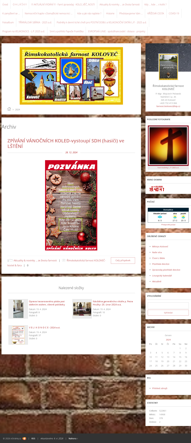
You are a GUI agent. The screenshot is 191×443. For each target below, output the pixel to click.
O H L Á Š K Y (20, 4)
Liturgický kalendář (162, 275)
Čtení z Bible (158, 258)
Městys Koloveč (160, 246)
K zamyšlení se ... (11, 13)
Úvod (5, 4)
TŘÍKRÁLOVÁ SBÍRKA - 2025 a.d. (35, 22)
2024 (168, 339)
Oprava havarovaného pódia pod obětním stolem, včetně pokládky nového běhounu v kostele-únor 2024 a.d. (49, 306)
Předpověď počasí (168, 224)
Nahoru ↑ (73, 438)
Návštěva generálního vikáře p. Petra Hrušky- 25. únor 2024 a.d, (113, 303)
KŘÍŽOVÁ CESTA (155, 13)
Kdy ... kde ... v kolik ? (155, 4)
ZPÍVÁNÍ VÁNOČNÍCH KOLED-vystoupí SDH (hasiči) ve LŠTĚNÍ (65, 143)
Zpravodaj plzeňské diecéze (166, 269)
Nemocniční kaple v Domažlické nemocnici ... (49, 13)
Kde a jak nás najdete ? (89, 13)
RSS (33, 438)
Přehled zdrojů (159, 388)
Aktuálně (156, 281)
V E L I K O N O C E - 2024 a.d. (44, 327)
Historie (110, 13)
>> (186, 335)
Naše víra (157, 252)
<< (150, 335)
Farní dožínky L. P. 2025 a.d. (168, 167)
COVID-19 (174, 13)
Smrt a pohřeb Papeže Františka (66, 31)
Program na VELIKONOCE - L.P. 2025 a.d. (23, 31)
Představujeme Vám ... (131, 13)
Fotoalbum (8, 22)
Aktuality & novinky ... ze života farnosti (120, 4)
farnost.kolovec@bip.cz (168, 106)
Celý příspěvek (122, 260)
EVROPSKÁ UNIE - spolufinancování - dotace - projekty (116, 31)
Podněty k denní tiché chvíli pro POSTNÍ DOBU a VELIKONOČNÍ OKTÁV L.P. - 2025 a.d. (102, 22)
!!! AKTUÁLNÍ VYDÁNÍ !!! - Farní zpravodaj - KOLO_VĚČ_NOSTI (63, 4)
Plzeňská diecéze (160, 264)
